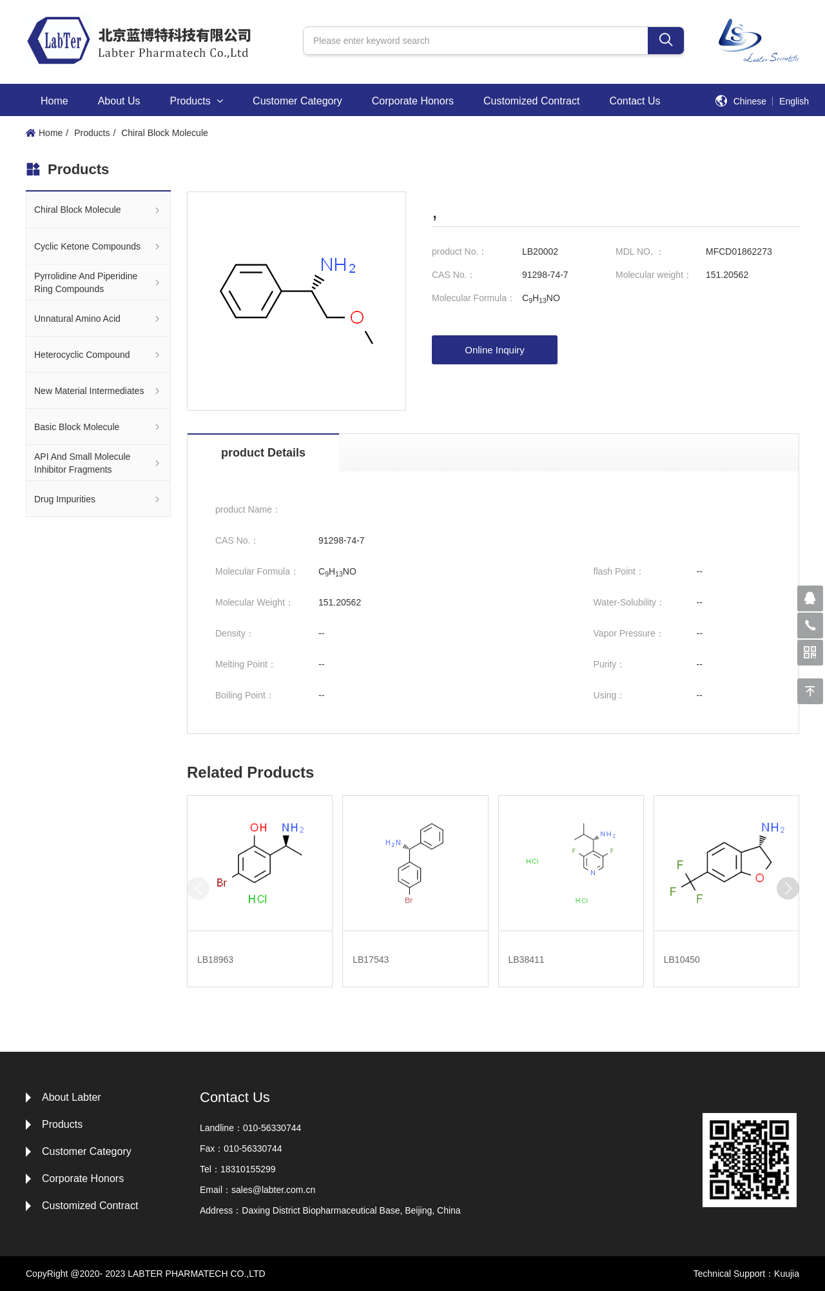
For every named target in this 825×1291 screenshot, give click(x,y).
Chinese (749, 101)
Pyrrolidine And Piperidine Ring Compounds (98, 282)
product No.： (459, 251)
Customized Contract (531, 100)
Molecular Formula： (474, 298)
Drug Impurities (98, 498)
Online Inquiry (495, 349)
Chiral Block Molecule (164, 133)
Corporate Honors (413, 100)
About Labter (71, 1097)
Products (197, 100)
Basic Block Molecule (98, 426)
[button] (788, 888)
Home (54, 100)
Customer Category (297, 100)
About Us (119, 100)
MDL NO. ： (640, 251)
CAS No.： (454, 275)
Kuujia (786, 1273)
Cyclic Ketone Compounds (98, 246)
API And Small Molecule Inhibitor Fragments (98, 463)
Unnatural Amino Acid (98, 318)
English (794, 101)
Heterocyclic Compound (98, 354)
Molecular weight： (654, 275)
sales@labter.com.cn (273, 1190)
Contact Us (634, 100)
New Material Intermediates (98, 390)
